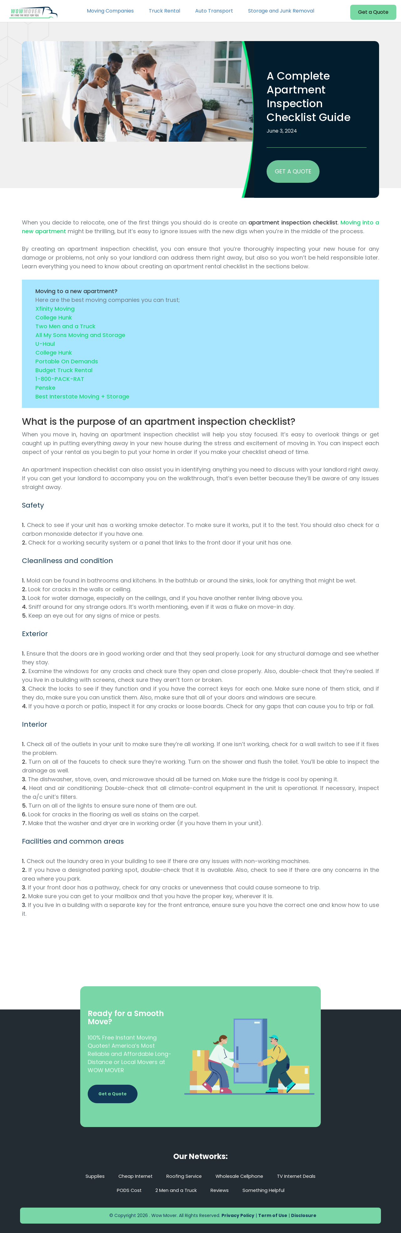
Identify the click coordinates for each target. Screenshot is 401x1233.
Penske (45, 388)
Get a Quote (373, 12)
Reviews (221, 1190)
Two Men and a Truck (65, 326)
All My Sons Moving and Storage (80, 335)
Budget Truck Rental (63, 370)
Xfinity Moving (55, 309)
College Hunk (53, 317)
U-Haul (45, 344)
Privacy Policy (237, 1215)
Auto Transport (214, 10)
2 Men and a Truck (174, 1190)
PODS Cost (125, 1190)
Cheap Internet (130, 1176)
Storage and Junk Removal (281, 10)
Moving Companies (110, 10)
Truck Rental (164, 10)
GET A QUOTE (293, 171)
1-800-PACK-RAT (59, 379)
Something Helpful (266, 1190)
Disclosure (303, 1215)
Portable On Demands (66, 361)
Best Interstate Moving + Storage (82, 396)
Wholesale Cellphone (241, 1176)
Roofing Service (182, 1176)
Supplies (87, 1176)
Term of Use (272, 1215)
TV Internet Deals (302, 1176)
